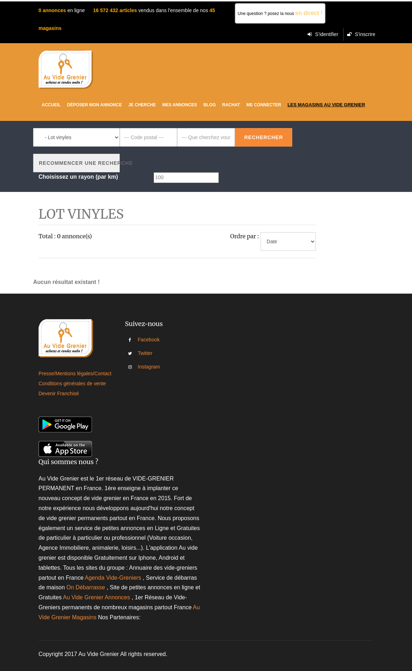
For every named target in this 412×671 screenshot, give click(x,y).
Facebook (143, 339)
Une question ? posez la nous (280, 13)
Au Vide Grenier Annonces (97, 597)
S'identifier (323, 34)
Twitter (143, 353)
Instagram (143, 367)
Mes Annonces (179, 104)
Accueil (51, 104)
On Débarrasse (85, 587)
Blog (210, 104)
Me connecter (263, 104)
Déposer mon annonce (94, 104)
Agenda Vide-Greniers (113, 578)
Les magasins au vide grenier (326, 104)
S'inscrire (361, 34)
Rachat (231, 104)
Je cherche (142, 104)
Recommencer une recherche (79, 163)
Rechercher (263, 137)
